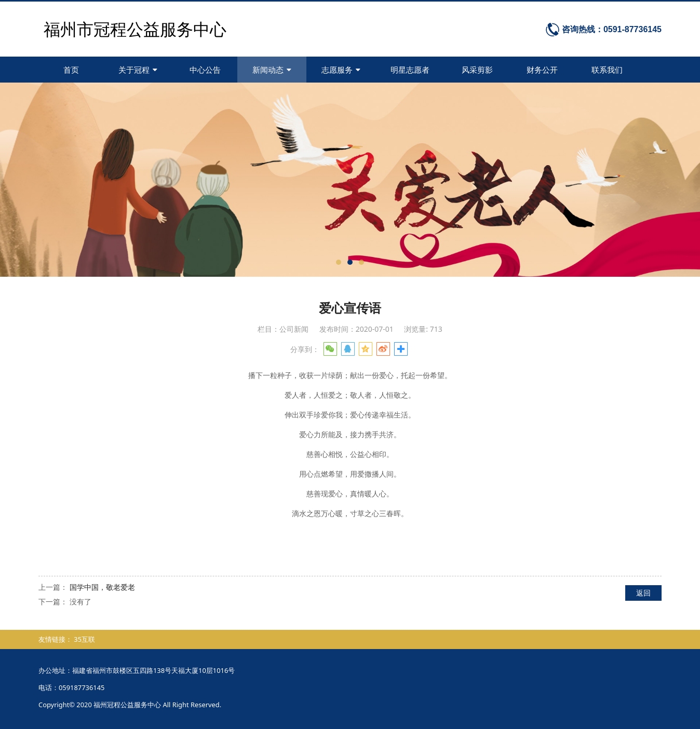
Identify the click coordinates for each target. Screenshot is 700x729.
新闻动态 (271, 69)
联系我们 (607, 69)
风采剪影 (477, 69)
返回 (643, 593)
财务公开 (542, 69)
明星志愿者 (410, 69)
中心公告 (205, 69)
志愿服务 (340, 69)
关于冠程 (137, 69)
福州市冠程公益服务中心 (135, 29)
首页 (71, 69)
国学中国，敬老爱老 (102, 587)
